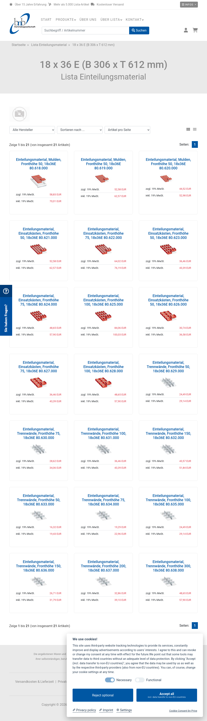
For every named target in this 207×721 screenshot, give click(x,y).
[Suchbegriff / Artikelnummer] (85, 30)
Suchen (139, 30)
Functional (153, 680)
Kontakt (134, 20)
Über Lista (110, 20)
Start (46, 20)
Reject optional (103, 695)
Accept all (167, 695)
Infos (188, 4)
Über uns (88, 20)
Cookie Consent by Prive (183, 710)
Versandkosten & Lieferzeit (34, 682)
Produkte (65, 20)
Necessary (124, 680)
